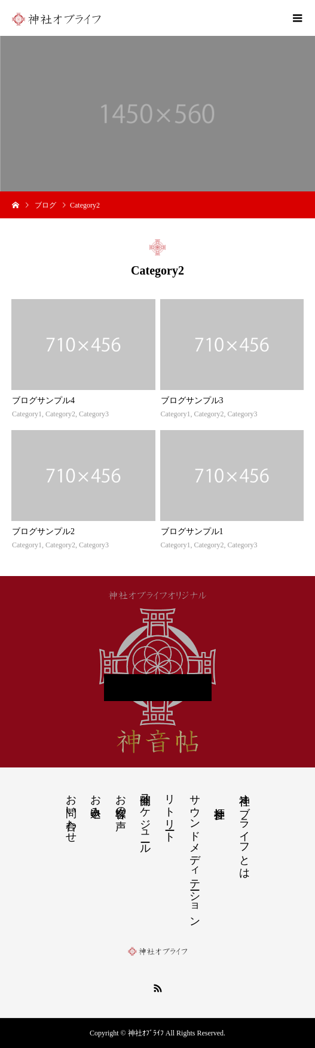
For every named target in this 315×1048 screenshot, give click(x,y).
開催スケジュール (145, 818)
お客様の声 (121, 799)
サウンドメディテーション (195, 854)
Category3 (94, 414)
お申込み (96, 799)
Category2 (60, 414)
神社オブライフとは (244, 830)
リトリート (170, 812)
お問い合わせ (71, 812)
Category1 (27, 414)
